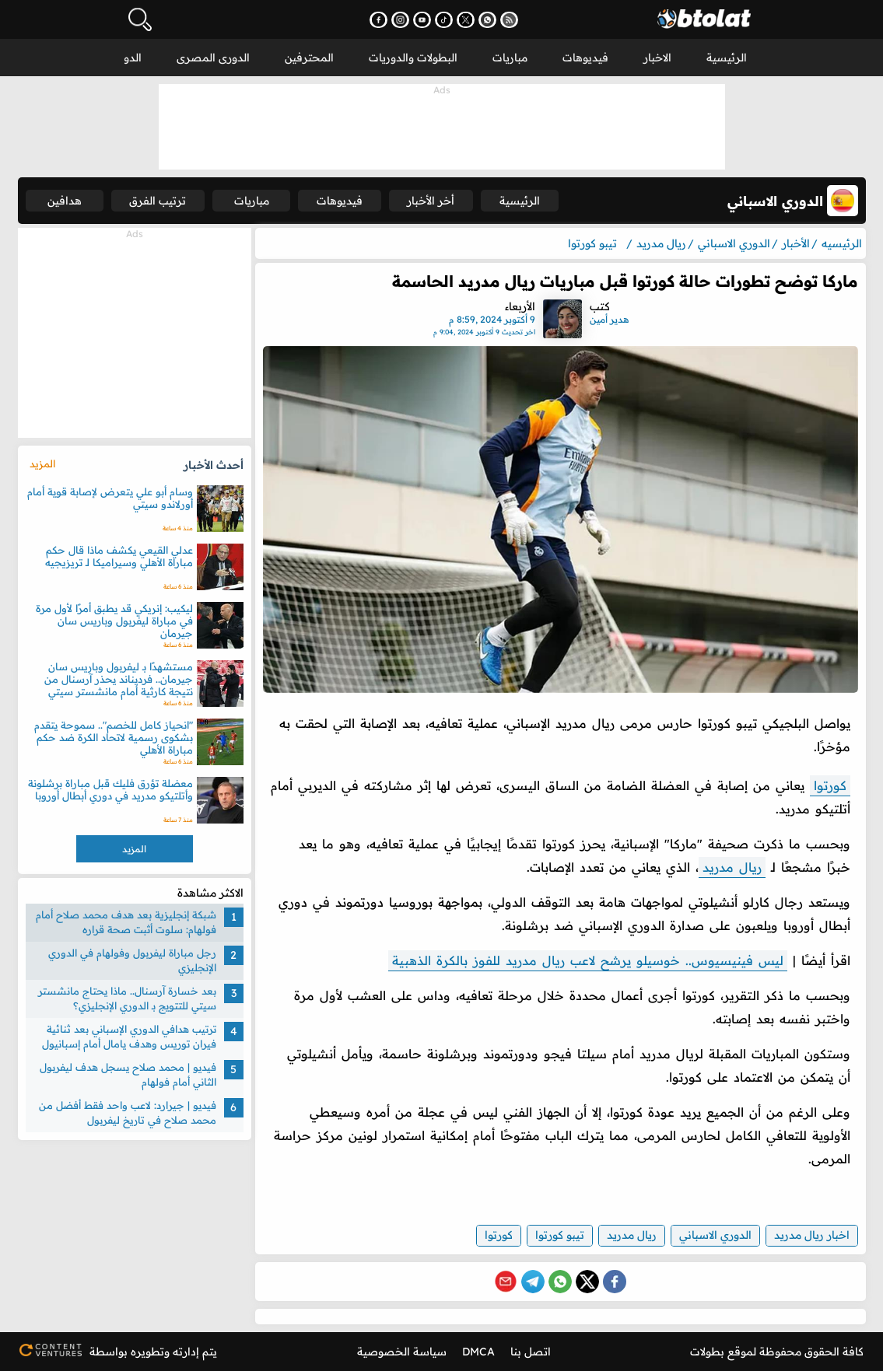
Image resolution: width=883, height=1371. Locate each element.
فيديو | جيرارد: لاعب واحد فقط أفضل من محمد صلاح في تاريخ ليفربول (127, 1113)
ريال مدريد (732, 867)
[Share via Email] (505, 1281)
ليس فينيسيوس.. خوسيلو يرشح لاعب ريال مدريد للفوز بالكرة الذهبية (587, 960)
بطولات (707, 1352)
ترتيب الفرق (157, 201)
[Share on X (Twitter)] (587, 1281)
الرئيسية (726, 58)
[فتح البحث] (140, 19)
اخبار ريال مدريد (812, 1235)
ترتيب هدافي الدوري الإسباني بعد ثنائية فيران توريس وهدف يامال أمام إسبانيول (129, 1037)
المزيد (42, 463)
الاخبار (657, 58)
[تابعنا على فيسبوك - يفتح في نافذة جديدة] (378, 20)
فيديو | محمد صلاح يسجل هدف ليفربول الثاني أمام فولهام (128, 1075)
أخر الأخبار (430, 201)
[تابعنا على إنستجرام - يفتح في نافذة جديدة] (400, 20)
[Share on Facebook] (614, 1281)
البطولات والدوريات (413, 58)
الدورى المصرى (213, 58)
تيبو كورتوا (559, 1235)
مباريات (509, 58)
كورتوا (830, 785)
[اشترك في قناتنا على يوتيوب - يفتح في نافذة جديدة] (422, 20)
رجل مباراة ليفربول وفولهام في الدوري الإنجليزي (132, 960)
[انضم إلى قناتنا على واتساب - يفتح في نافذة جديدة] (487, 20)
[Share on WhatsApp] (560, 1281)
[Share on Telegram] (533, 1281)
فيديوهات (585, 58)
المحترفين (309, 58)
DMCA (478, 1352)
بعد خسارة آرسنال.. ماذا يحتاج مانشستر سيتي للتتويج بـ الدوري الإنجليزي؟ (127, 999)
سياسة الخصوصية (402, 1352)
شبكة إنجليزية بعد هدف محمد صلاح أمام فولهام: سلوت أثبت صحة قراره (126, 922)
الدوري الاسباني (715, 1235)
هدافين (64, 201)
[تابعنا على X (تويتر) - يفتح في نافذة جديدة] (466, 20)
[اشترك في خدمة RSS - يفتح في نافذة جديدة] (509, 20)
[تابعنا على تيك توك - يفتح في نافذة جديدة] (444, 20)
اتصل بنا (530, 1352)
